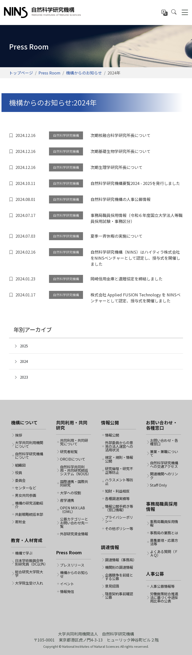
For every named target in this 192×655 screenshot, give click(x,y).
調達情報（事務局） (120, 560)
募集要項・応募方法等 (164, 542)
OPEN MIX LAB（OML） (72, 509)
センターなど (25, 488)
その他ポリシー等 (119, 528)
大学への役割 (70, 493)
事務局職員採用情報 (164, 523)
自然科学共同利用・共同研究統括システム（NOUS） (75, 470)
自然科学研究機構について (29, 455)
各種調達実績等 (117, 498)
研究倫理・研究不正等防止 (119, 470)
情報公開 (112, 435)
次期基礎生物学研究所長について (120, 151)
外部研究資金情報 (74, 534)
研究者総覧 (69, 451)
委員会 (20, 480)
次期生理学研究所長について (116, 167)
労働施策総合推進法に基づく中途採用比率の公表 (164, 597)
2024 (21, 361)
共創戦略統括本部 (29, 514)
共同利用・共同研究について (74, 442)
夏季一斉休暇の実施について (116, 236)
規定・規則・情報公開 (119, 459)
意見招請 (112, 586)
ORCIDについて (72, 459)
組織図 (20, 465)
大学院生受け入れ (29, 583)
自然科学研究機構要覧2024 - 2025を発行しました (135, 183)
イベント (67, 584)
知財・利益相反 (117, 491)
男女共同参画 (25, 495)
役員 (18, 472)
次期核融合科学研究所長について (120, 135)
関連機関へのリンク (164, 475)
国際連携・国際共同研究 (74, 483)
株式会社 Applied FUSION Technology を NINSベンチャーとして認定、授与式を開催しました (135, 298)
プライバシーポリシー (119, 519)
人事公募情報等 (162, 586)
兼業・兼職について (164, 453)
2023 (21, 377)
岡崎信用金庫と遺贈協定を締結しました (126, 279)
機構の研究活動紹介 (29, 505)
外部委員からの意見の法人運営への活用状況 (119, 446)
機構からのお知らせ (84, 73)
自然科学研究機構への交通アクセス (164, 464)
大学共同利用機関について (29, 444)
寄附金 (20, 522)
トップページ (21, 73)
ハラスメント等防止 (119, 481)
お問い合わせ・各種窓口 (164, 442)
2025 (21, 346)
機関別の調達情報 (119, 567)
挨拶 (18, 435)
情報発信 (67, 591)
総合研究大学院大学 (29, 573)
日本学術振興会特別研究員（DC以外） (30, 562)
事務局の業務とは (164, 533)
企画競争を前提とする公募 (119, 577)
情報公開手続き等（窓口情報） (119, 508)
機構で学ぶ (23, 553)
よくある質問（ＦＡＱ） (164, 553)
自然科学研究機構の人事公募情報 (120, 199)
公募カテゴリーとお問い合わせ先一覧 (74, 522)
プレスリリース (72, 565)
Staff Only (158, 485)
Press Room (49, 73)
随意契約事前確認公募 (119, 595)
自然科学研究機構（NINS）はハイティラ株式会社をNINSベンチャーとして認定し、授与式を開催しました (135, 258)
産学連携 (67, 500)
